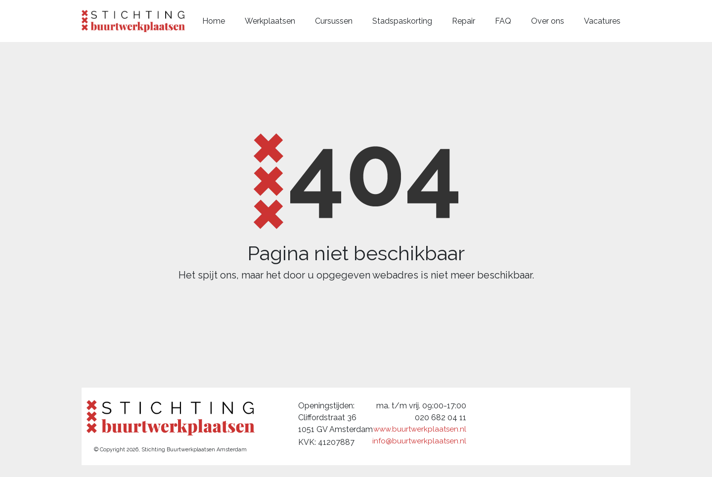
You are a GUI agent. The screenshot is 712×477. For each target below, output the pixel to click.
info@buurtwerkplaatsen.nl (419, 441)
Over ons (547, 21)
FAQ (503, 21)
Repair (463, 21)
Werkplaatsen (270, 21)
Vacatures (602, 21)
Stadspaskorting (402, 21)
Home (213, 21)
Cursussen (334, 21)
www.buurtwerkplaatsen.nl (419, 429)
